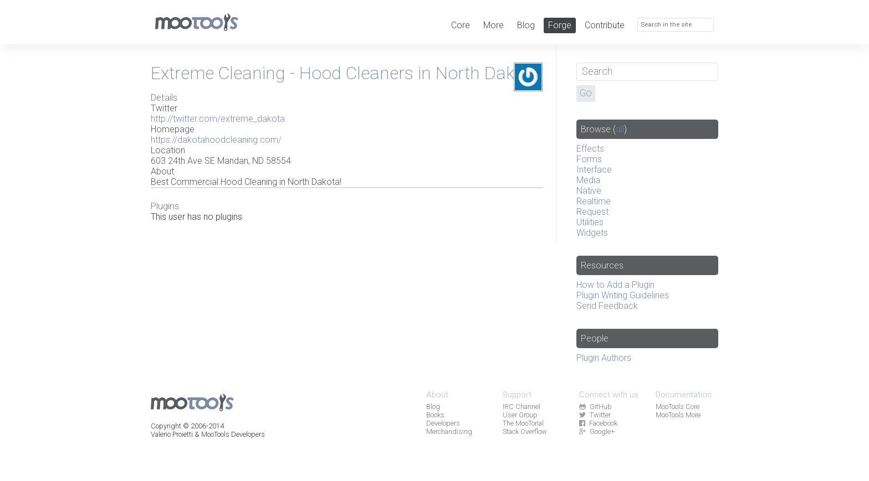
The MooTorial (523, 423)
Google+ (596, 431)
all (620, 129)
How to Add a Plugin (615, 285)
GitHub (595, 406)
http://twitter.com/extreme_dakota (218, 118)
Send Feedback (607, 306)
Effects (590, 148)
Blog (526, 25)
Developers (443, 423)
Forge (559, 25)
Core (460, 25)
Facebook (598, 423)
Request (592, 211)
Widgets (592, 232)
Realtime (593, 201)
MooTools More (678, 415)
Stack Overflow (525, 431)
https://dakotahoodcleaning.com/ (216, 140)
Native (588, 190)
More (493, 25)
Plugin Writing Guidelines (622, 295)
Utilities (590, 222)
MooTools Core (677, 406)
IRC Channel (521, 406)
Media (588, 180)
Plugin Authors (603, 358)
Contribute (605, 25)
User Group (520, 415)
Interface (594, 169)
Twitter (594, 415)
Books (435, 415)
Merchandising (449, 431)
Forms (589, 159)
